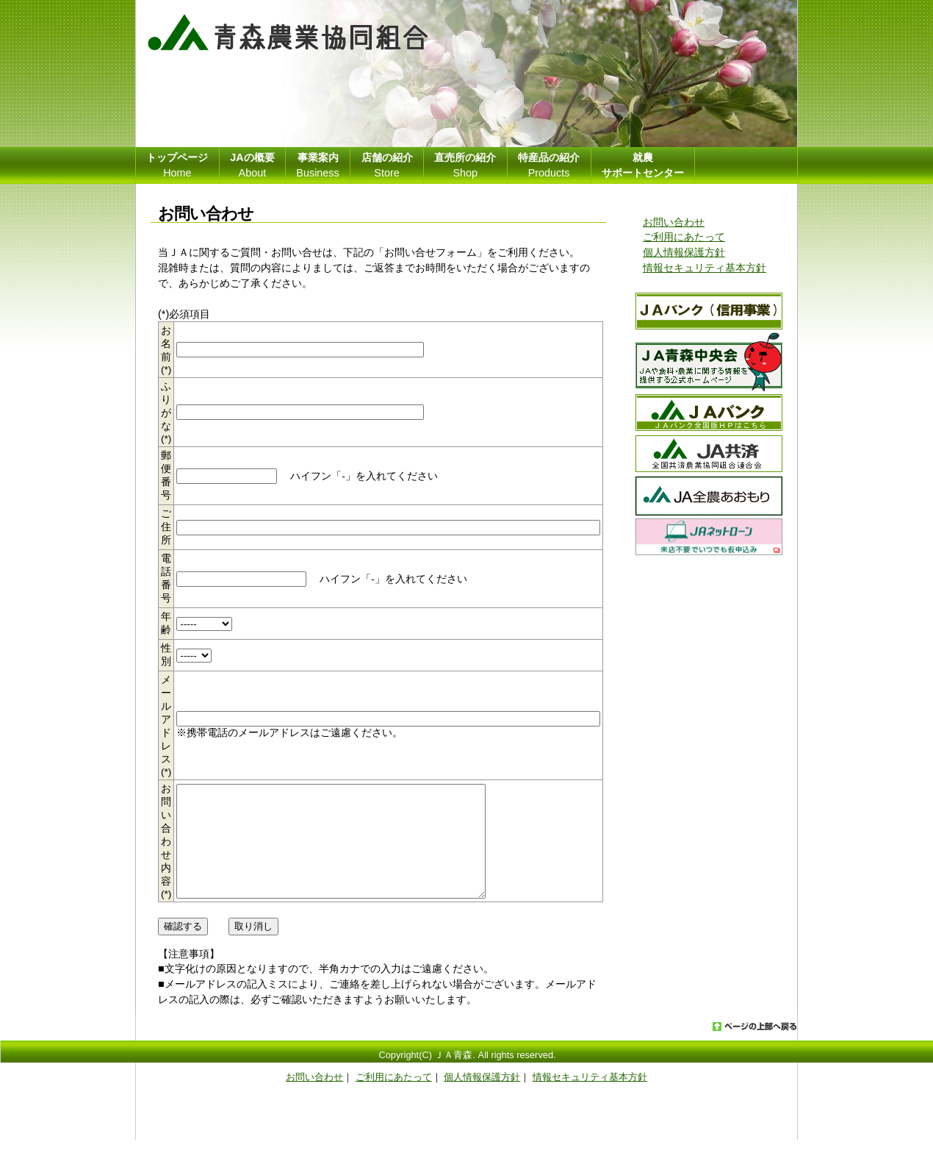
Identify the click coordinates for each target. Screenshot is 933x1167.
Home (177, 165)
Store (387, 165)
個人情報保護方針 (684, 252)
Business (317, 165)
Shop (465, 165)
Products (549, 165)
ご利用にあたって (684, 237)
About (252, 165)
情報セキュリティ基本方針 (704, 268)
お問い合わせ (674, 222)
